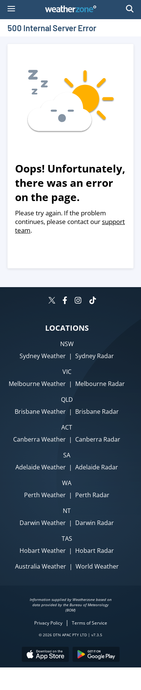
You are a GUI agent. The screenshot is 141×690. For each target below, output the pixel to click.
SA (66, 455)
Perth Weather (45, 495)
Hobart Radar (94, 550)
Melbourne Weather (37, 384)
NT (67, 511)
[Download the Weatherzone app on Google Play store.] (96, 655)
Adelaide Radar (96, 467)
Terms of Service (89, 623)
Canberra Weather (39, 439)
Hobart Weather (43, 550)
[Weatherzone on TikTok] (92, 301)
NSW (67, 344)
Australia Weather (40, 566)
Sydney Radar (94, 356)
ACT (66, 427)
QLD (67, 399)
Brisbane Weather (40, 411)
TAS (67, 538)
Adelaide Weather (40, 467)
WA (66, 483)
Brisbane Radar (97, 411)
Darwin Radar (94, 523)
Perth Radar (92, 495)
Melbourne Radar (100, 384)
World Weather (97, 566)
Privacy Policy (48, 623)
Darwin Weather (43, 523)
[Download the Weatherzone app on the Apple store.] (45, 655)
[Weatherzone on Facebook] (65, 301)
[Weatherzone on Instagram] (78, 301)
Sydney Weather (43, 356)
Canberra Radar (97, 439)
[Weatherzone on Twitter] (52, 301)
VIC (66, 372)
